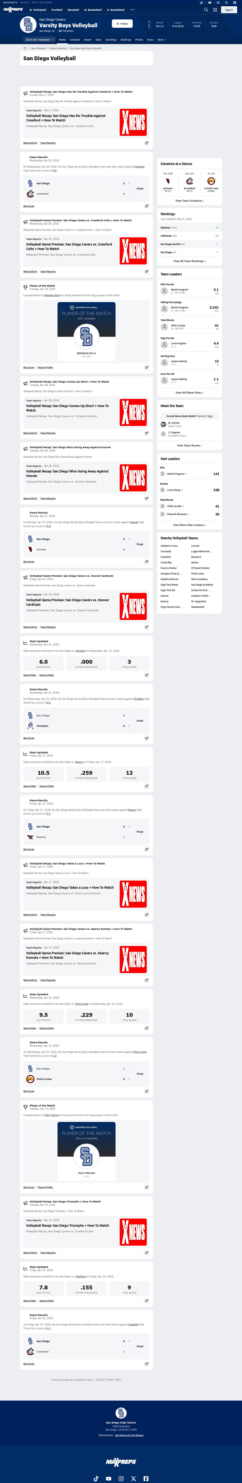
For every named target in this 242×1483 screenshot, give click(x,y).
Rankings (126, 39)
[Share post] (146, 143)
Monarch (196, 557)
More (162, 39)
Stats (98, 39)
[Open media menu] (215, 9)
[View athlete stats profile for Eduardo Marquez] (175, 514)
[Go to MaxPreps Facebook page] (146, 1479)
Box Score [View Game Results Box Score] (28, 206)
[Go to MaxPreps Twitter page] (133, 1479)
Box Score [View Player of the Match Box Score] (28, 367)
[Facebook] (235, 3)
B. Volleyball (38, 10)
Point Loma (81, 1003)
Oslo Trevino (52, 1115)
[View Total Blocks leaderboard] (204, 506)
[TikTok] (201, 3)
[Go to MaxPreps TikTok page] (96, 1479)
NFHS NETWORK (42, 2)
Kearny (79, 762)
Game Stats (29, 675)
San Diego (38, 183)
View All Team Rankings (190, 261)
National (165, 227)
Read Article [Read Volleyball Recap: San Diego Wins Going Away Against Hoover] (30, 498)
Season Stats (46, 675)
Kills (162, 467)
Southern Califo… (200, 595)
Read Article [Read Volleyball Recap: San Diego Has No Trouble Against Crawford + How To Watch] (30, 143)
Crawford (139, 166)
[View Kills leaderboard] (204, 473)
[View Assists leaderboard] (204, 489)
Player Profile (45, 367)
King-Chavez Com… (171, 607)
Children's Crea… (170, 545)
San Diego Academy (202, 584)
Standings (111, 39)
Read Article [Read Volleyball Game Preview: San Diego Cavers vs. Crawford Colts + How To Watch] (30, 271)
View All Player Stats (190, 392)
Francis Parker (169, 568)
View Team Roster (189, 445)
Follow (122, 23)
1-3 (54, 1055)
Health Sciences (169, 579)
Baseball (73, 10)
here (210, 416)
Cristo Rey (166, 562)
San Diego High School (121, 1416)
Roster (87, 39)
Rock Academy (199, 579)
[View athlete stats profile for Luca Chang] (175, 490)
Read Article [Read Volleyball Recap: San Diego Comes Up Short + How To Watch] (30, 433)
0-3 (49, 702)
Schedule (75, 39)
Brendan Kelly (52, 295)
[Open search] (206, 9)
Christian (80, 650)
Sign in (229, 9)
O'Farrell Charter (200, 568)
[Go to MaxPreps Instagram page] (121, 1479)
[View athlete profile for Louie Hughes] (190, 338)
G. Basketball (116, 10)
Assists (164, 483)
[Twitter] (226, 3)
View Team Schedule (189, 200)
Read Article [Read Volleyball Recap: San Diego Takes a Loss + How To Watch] (30, 914)
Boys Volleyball (38, 48)
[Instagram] (218, 3)
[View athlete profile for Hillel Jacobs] (190, 320)
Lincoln (195, 545)
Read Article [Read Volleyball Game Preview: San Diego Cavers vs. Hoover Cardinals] (30, 627)
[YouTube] (210, 3)
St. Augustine (198, 601)
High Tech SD (168, 590)
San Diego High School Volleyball (85, 48)
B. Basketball (93, 10)
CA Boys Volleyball (58, 48)
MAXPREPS (10, 2)
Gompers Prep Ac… (171, 573)
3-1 (49, 813)
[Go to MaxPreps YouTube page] (108, 1479)
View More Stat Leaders (189, 525)
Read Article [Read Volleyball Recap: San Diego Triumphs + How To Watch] (30, 1252)
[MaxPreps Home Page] (25, 48)
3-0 (54, 170)
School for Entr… (200, 590)
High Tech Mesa (169, 584)
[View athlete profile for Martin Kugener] (190, 284)
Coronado (166, 551)
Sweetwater (198, 607)
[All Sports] (132, 9)
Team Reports (33, 110)
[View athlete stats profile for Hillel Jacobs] (175, 506)
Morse (194, 562)
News (150, 39)
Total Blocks (166, 499)
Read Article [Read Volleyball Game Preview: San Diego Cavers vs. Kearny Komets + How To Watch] (30, 980)
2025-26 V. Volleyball (39, 39)
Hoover (134, 522)
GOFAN (24, 2)
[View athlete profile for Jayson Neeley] (190, 355)
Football (57, 10)
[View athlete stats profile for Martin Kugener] (175, 474)
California (166, 235)
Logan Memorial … (201, 551)
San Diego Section (171, 244)
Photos (139, 39)
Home (62, 39)
